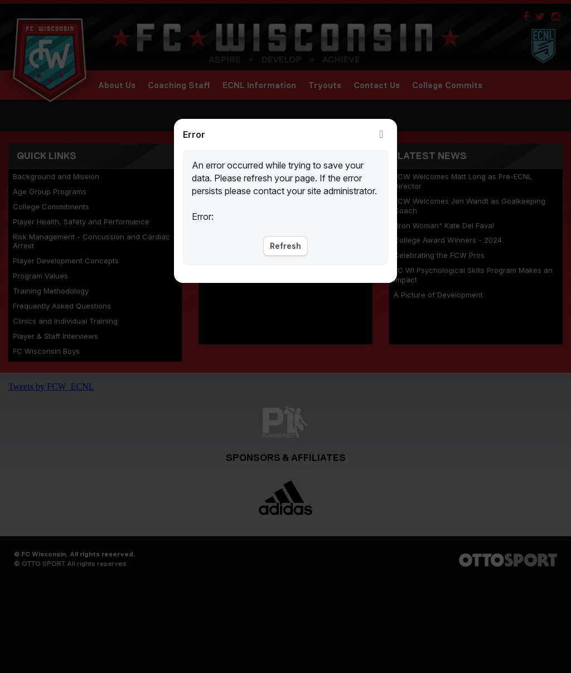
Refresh (285, 246)
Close (381, 134)
